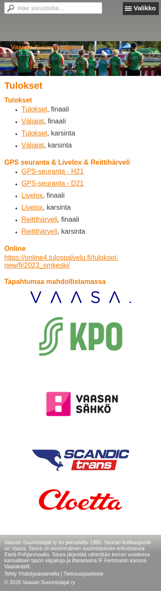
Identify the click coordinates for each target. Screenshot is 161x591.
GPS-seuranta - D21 (52, 183)
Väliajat (32, 121)
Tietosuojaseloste (83, 574)
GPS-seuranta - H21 (52, 171)
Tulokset (34, 109)
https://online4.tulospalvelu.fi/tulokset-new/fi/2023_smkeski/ (61, 261)
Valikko (145, 8)
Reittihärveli (39, 219)
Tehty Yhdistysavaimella (31, 574)
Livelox (32, 195)
